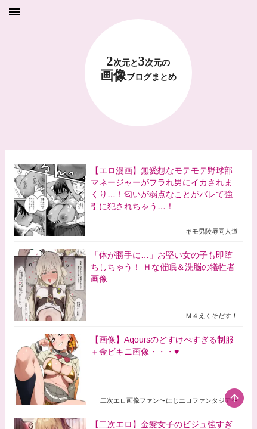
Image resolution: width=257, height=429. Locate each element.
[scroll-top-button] (234, 398)
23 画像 (138, 69)
